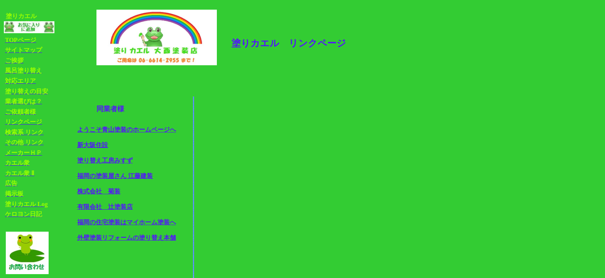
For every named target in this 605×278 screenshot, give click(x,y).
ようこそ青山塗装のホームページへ (126, 129)
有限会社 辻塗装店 (105, 206)
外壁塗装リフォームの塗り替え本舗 (126, 237)
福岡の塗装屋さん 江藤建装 (115, 176)
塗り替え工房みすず (105, 160)
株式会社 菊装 (98, 191)
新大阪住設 (92, 145)
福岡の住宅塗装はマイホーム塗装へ (126, 222)
